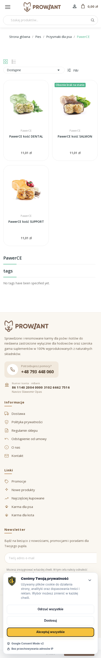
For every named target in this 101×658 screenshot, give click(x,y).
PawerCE (12, 258)
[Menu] (7, 7)
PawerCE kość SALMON (75, 136)
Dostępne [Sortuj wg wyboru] (34, 70)
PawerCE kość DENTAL (26, 136)
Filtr (75, 70)
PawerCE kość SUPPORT (26, 221)
